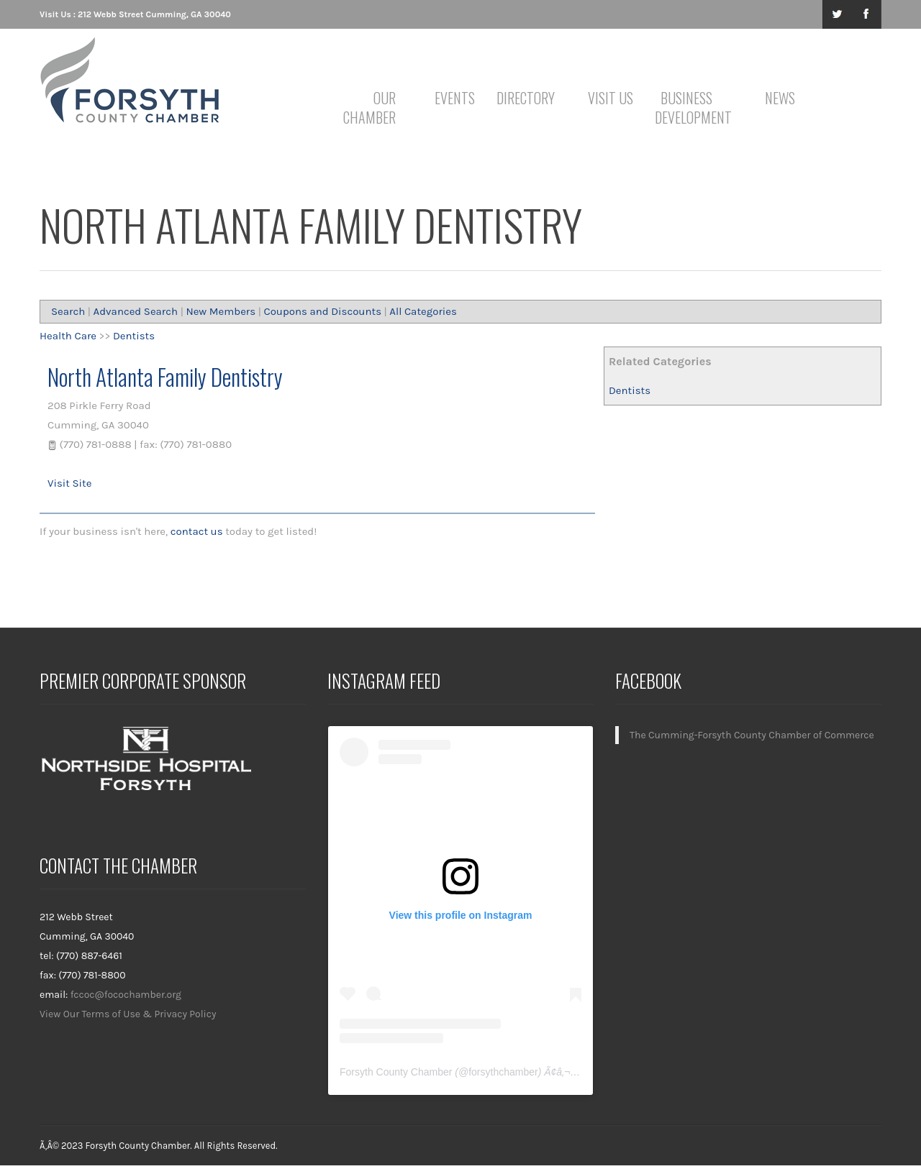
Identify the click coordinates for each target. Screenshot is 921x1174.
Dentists (629, 390)
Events (455, 98)
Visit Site (69, 483)
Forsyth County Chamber (396, 1072)
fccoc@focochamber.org (126, 995)
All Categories (423, 311)
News (780, 98)
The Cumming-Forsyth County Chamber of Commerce (752, 735)
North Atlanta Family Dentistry (165, 376)
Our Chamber (369, 107)
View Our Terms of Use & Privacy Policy (128, 1014)
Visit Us (610, 98)
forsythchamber (502, 1072)
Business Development (689, 107)
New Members (220, 311)
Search (68, 311)
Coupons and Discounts (322, 311)
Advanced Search (136, 311)
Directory (525, 98)
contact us (197, 531)
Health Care (68, 335)
